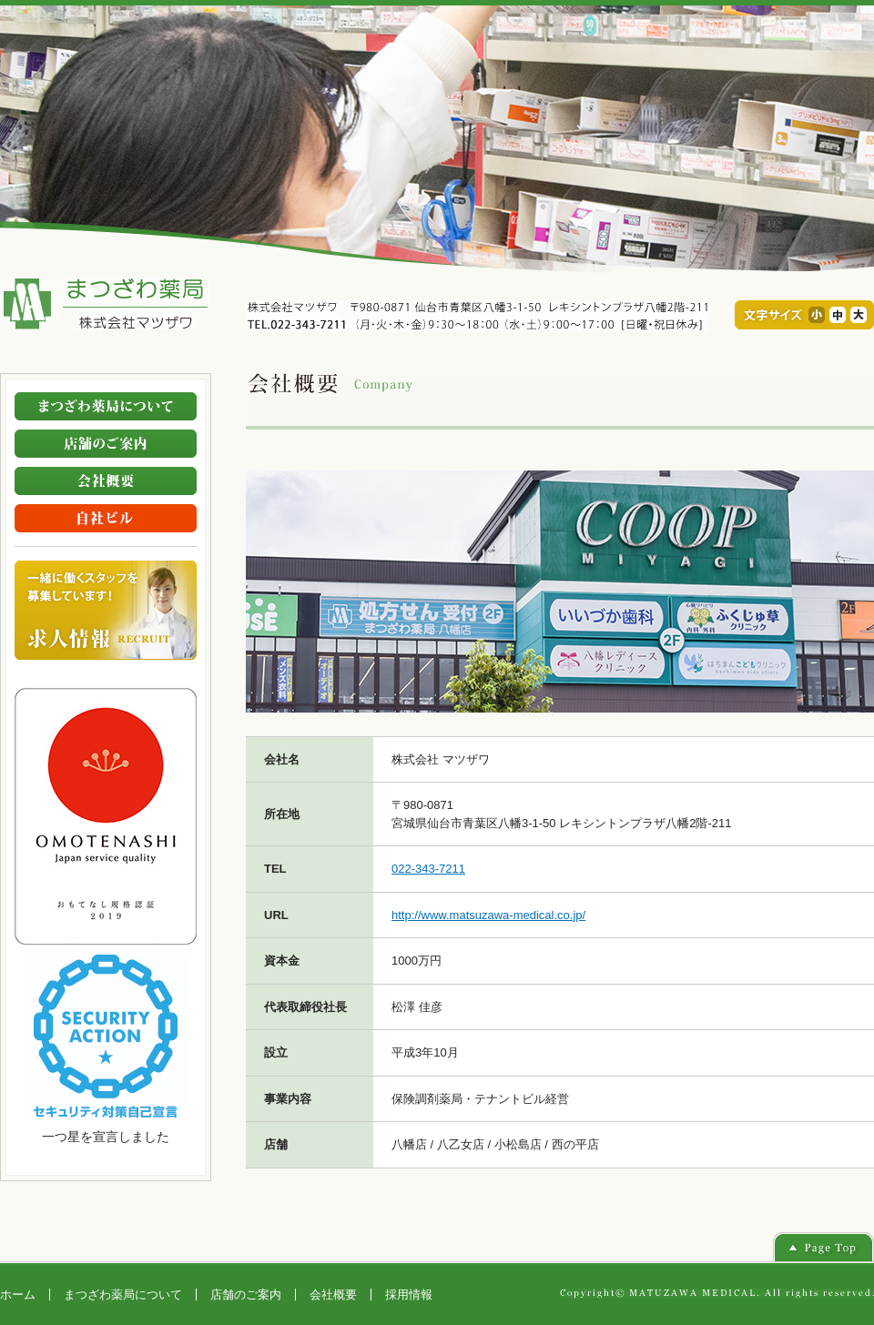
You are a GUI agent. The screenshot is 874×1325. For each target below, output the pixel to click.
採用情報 (408, 1294)
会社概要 (333, 1294)
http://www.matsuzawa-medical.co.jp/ (488, 915)
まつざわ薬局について (123, 1294)
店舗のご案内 (245, 1294)
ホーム (18, 1294)
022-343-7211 (428, 868)
